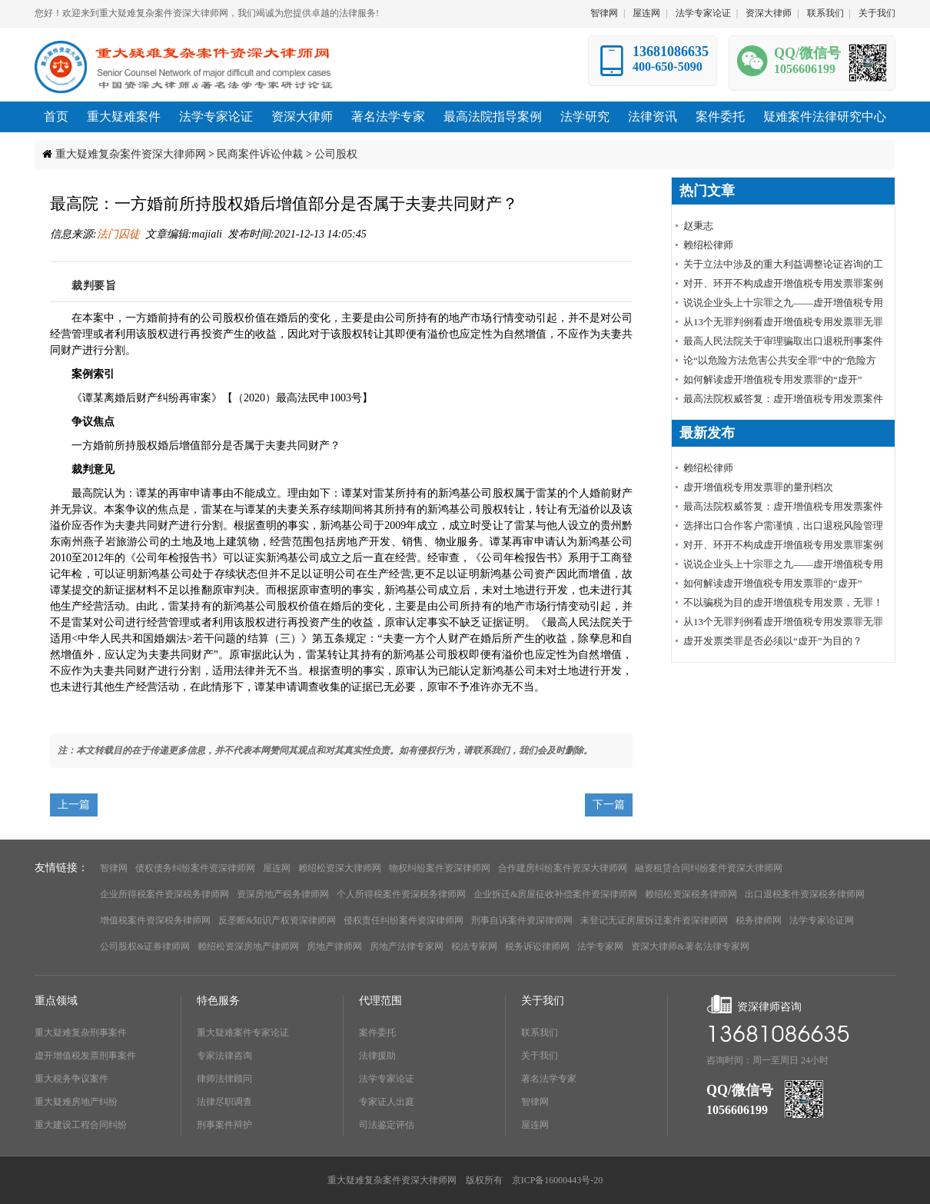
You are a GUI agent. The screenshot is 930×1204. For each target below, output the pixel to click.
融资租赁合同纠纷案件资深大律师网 (708, 868)
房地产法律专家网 (406, 946)
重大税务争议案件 (71, 1078)
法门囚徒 (118, 234)
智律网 (604, 13)
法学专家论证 (703, 13)
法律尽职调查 (224, 1101)
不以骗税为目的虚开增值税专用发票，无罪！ (783, 602)
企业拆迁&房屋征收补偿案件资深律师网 (555, 894)
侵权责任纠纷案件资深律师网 (403, 920)
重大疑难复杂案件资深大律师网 (130, 154)
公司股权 (335, 154)
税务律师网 (759, 920)
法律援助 (377, 1055)
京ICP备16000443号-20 (557, 1180)
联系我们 (825, 13)
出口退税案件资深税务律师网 (805, 894)
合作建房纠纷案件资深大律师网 (562, 868)
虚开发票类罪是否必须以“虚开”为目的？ (772, 641)
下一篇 (609, 804)
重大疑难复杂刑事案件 (81, 1032)
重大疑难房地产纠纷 (76, 1101)
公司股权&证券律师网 (145, 946)
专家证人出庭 (386, 1101)
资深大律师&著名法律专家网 (690, 946)
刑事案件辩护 (224, 1124)
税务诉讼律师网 (537, 946)
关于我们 (877, 13)
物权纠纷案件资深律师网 (439, 868)
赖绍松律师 (708, 245)
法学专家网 (600, 946)
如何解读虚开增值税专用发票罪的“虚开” (772, 379)
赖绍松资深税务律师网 (691, 894)
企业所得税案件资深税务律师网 (164, 894)
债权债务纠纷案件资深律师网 (195, 868)
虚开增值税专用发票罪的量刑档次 (758, 487)
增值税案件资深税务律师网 (155, 920)
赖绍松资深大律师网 (339, 868)
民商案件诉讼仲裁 (260, 154)
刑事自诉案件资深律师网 (522, 920)
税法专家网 (474, 946)
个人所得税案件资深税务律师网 (401, 894)
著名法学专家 (548, 1078)
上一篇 (74, 804)
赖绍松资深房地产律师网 (248, 946)
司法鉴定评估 (386, 1124)
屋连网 (646, 13)
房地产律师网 (334, 946)
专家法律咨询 (224, 1055)
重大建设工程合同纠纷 (81, 1124)
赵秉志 (698, 225)
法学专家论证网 (821, 920)
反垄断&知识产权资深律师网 (277, 920)
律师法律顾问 (224, 1078)
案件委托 (377, 1032)
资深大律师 (769, 13)
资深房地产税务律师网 (283, 894)
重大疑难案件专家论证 (243, 1032)
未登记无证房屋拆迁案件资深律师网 (654, 920)
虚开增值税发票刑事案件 (85, 1055)
